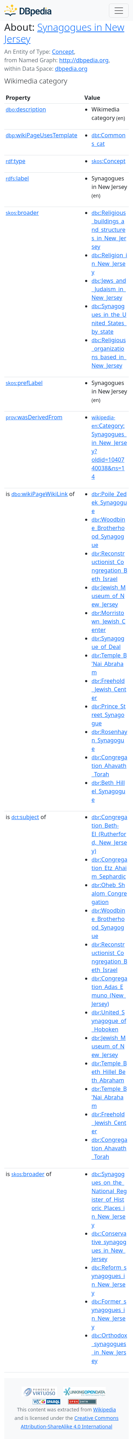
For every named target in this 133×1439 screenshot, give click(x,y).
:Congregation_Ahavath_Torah (109, 765)
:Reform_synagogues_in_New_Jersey (109, 1280)
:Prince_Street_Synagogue (109, 714)
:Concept (109, 161)
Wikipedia (104, 1409)
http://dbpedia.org (84, 60)
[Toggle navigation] (119, 11)
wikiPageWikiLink (39, 494)
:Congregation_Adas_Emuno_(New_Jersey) (109, 991)
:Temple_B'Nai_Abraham (109, 663)
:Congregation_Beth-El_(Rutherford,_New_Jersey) (109, 834)
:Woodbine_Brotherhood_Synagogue (108, 532)
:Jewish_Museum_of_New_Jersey (109, 595)
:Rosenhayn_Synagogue (109, 740)
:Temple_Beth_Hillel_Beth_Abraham (109, 1071)
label (17, 178)
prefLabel (24, 383)
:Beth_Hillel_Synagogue (108, 791)
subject (25, 817)
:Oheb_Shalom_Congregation (109, 893)
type (16, 161)
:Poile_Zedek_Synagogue (109, 502)
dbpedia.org (71, 69)
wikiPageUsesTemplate (41, 135)
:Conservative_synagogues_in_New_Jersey (109, 1246)
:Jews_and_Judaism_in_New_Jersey (109, 289)
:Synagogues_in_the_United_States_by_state (109, 318)
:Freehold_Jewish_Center (109, 689)
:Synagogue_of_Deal (108, 642)
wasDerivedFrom (34, 417)
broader (22, 213)
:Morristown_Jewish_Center (109, 621)
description (26, 109)
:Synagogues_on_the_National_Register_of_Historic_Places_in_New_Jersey (109, 1199)
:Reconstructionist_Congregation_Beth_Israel (109, 566)
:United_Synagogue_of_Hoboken (109, 1020)
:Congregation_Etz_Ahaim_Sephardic (109, 868)
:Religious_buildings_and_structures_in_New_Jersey (109, 230)
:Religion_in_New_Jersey (109, 263)
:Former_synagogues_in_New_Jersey (109, 1314)
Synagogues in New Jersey (64, 32)
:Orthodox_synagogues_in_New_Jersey (109, 1348)
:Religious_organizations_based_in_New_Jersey (109, 352)
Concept (63, 52)
